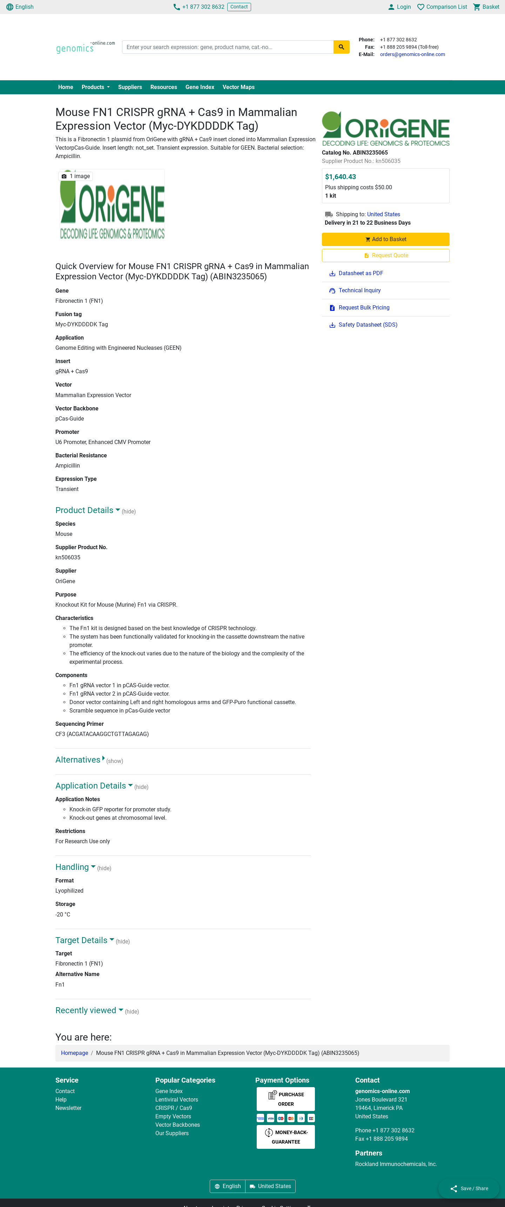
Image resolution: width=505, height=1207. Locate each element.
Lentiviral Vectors (176, 1099)
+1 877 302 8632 (198, 7)
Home (65, 87)
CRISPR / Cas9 (173, 1108)
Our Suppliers (172, 1133)
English (20, 7)
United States (383, 214)
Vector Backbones (177, 1124)
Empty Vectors (173, 1116)
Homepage (74, 1053)
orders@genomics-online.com (412, 54)
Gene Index (200, 87)
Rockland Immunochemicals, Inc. (396, 1164)
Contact (239, 6)
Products (94, 87)
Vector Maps (239, 87)
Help (61, 1099)
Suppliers (130, 87)
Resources (163, 87)
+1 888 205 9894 (387, 1139)
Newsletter (68, 1108)
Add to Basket (385, 239)
